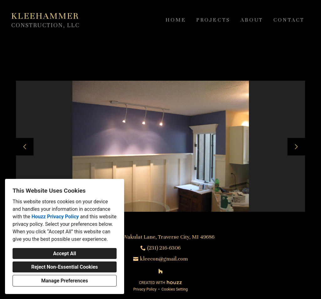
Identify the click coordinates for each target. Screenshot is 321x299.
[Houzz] (160, 271)
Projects (213, 20)
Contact (289, 20)
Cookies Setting (174, 289)
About (251, 20)
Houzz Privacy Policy (55, 217)
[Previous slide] (25, 146)
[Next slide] (296, 146)
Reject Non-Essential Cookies (64, 267)
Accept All (64, 253)
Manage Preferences (64, 281)
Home (176, 20)
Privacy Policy (144, 289)
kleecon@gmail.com (164, 259)
